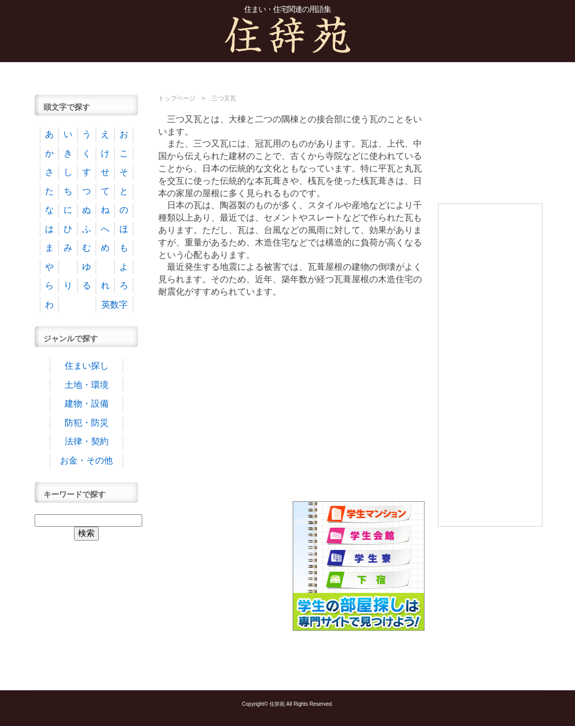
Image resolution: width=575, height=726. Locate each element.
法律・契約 (87, 441)
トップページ (176, 98)
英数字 (114, 305)
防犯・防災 (87, 423)
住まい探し (87, 366)
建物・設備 (87, 404)
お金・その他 (86, 461)
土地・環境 (87, 385)
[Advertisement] (287, 74)
